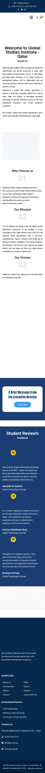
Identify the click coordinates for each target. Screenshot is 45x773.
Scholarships (8, 686)
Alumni (6, 690)
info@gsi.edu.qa (23, 3)
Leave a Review (30, 695)
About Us (7, 682)
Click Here (22, 405)
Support (27, 690)
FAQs (26, 682)
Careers (6, 695)
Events (27, 686)
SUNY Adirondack (10, 709)
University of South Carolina (14, 717)
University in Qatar (15, 203)
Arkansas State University (14, 713)
